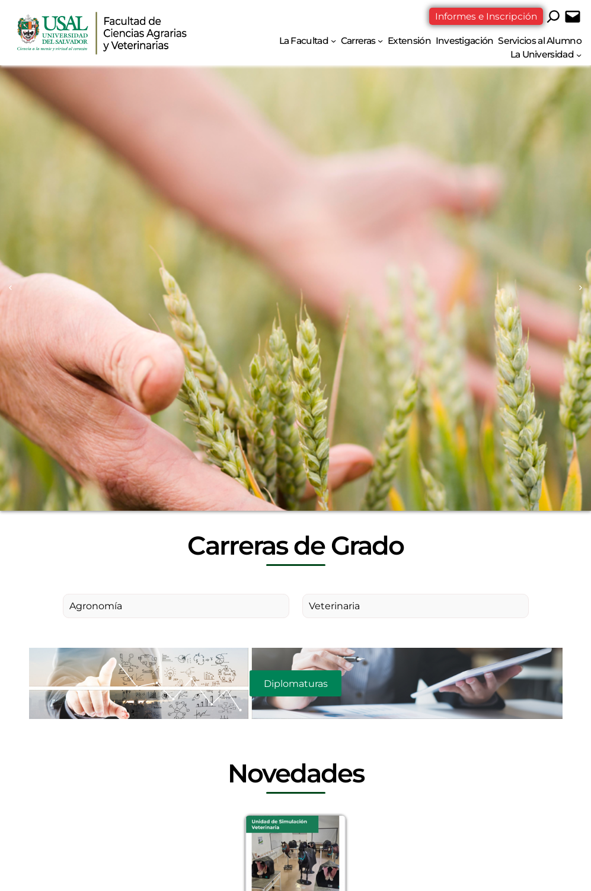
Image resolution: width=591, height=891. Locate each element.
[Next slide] (580, 288)
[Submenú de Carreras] (380, 40)
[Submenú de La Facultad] (333, 40)
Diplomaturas (296, 683)
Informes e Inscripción (486, 16)
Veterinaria (334, 606)
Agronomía (95, 606)
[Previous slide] (10, 288)
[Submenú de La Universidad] (579, 54)
